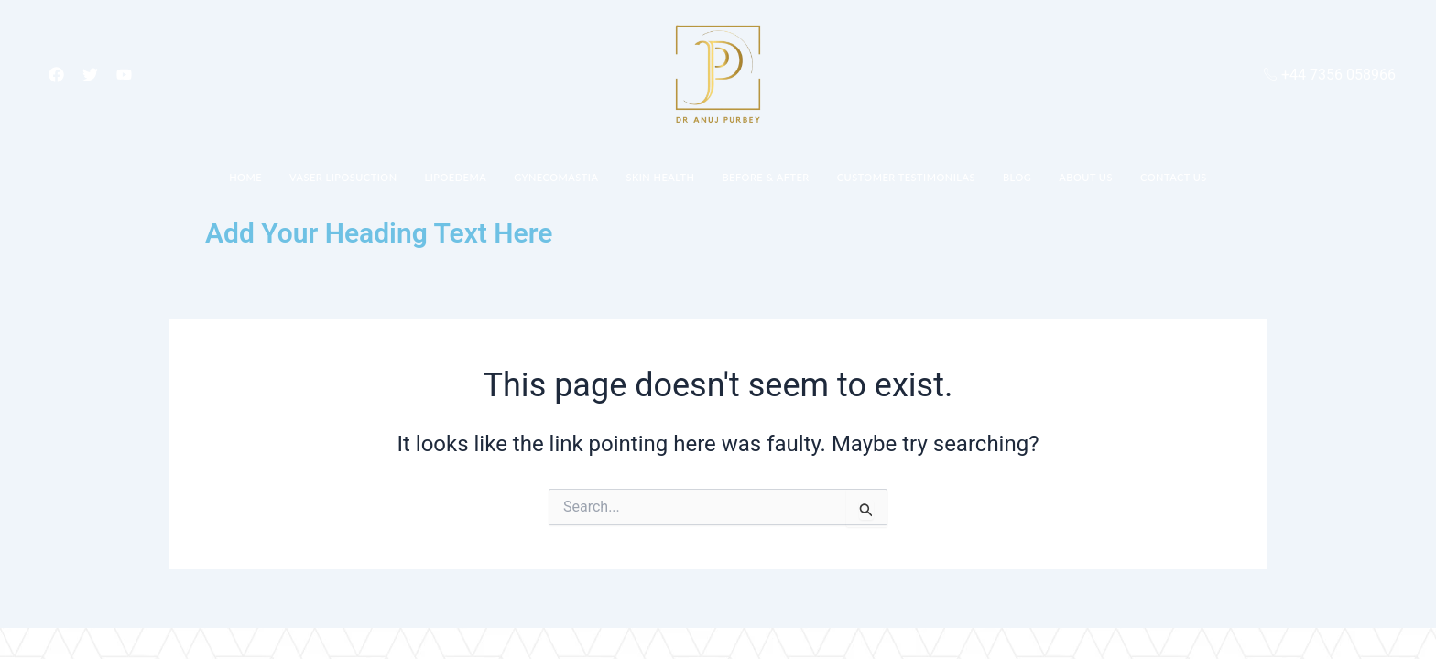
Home (245, 177)
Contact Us (1173, 177)
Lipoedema (456, 177)
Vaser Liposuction (343, 177)
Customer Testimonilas (906, 177)
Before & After (765, 177)
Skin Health (660, 177)
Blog (1017, 177)
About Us (1086, 177)
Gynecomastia (556, 177)
